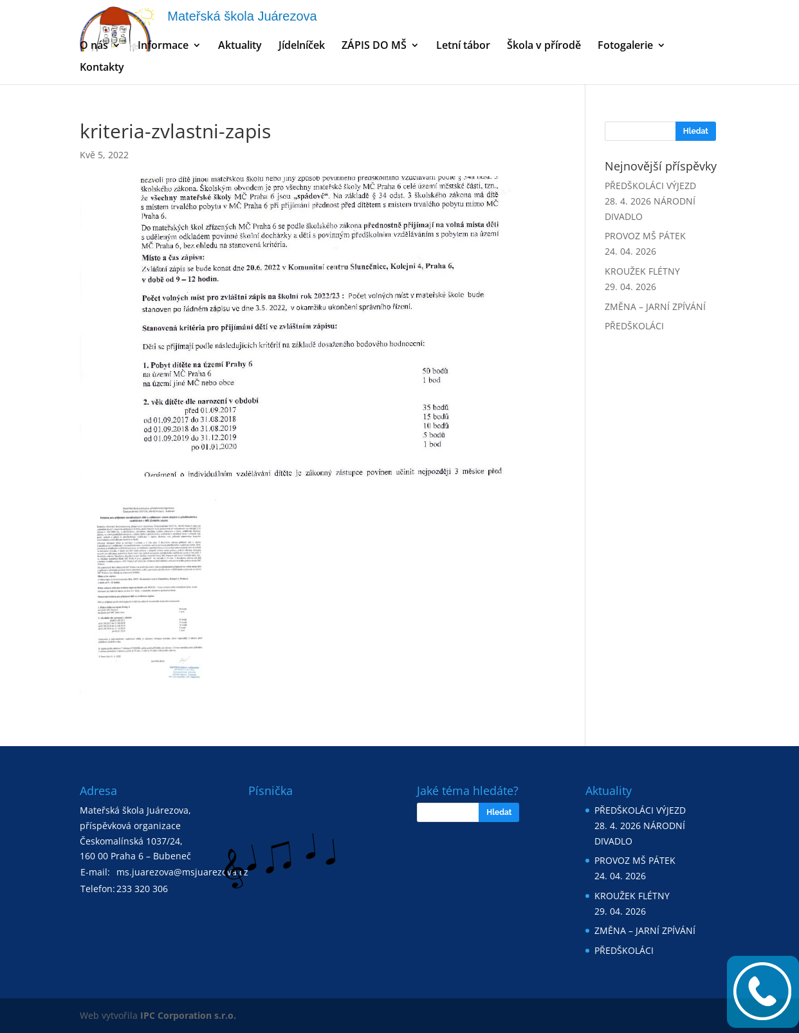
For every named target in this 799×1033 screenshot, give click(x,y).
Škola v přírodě (544, 46)
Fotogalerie (625, 46)
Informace (163, 46)
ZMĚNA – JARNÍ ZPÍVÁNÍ (655, 306)
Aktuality (240, 46)
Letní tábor (463, 46)
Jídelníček (302, 46)
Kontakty (102, 68)
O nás (94, 46)
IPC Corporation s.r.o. (188, 1015)
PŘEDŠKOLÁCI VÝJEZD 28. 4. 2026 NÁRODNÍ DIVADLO (650, 201)
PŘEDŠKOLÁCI (634, 326)
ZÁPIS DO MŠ (374, 46)
